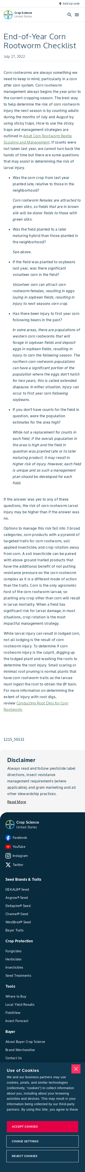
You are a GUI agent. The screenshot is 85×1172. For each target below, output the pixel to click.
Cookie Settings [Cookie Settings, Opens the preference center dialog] (25, 1141)
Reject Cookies (24, 1156)
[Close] (75, 1068)
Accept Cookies (25, 1126)
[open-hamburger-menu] (76, 14)
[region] (42, 1117)
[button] (10, 824)
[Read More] (16, 802)
